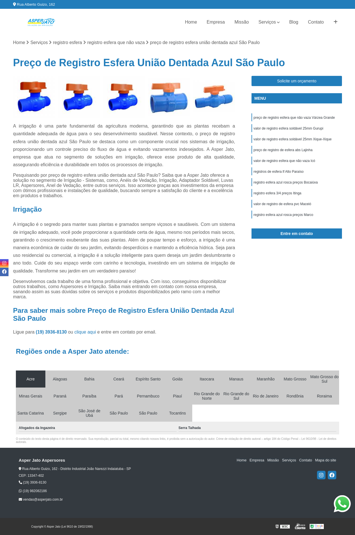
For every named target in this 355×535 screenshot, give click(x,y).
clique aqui (85, 332)
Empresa (216, 22)
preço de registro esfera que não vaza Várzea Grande (294, 118)
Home (191, 22)
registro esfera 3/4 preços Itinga (277, 193)
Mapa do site (325, 460)
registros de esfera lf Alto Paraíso (278, 172)
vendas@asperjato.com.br (41, 499)
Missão (241, 22)
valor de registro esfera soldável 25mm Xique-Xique (292, 139)
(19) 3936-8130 (52, 332)
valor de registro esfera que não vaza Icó (284, 161)
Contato (316, 22)
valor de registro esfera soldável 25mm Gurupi (288, 128)
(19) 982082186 (33, 491)
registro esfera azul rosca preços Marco (283, 215)
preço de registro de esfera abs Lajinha (282, 150)
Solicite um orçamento (296, 81)
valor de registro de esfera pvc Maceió (282, 204)
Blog (293, 22)
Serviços (267, 22)
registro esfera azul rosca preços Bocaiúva (285, 182)
